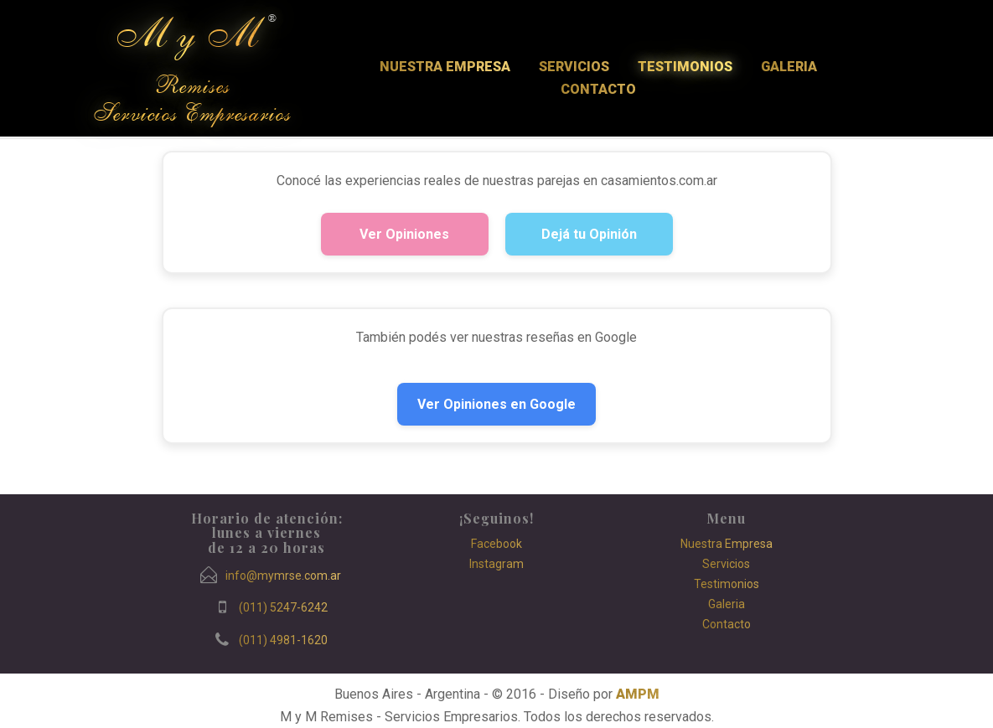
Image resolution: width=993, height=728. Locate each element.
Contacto (598, 89)
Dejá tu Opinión (589, 234)
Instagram (496, 564)
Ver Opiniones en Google (496, 404)
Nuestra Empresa (445, 67)
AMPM (637, 694)
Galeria (789, 67)
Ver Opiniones (404, 234)
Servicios (574, 67)
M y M (186, 34)
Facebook (496, 543)
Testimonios (685, 67)
